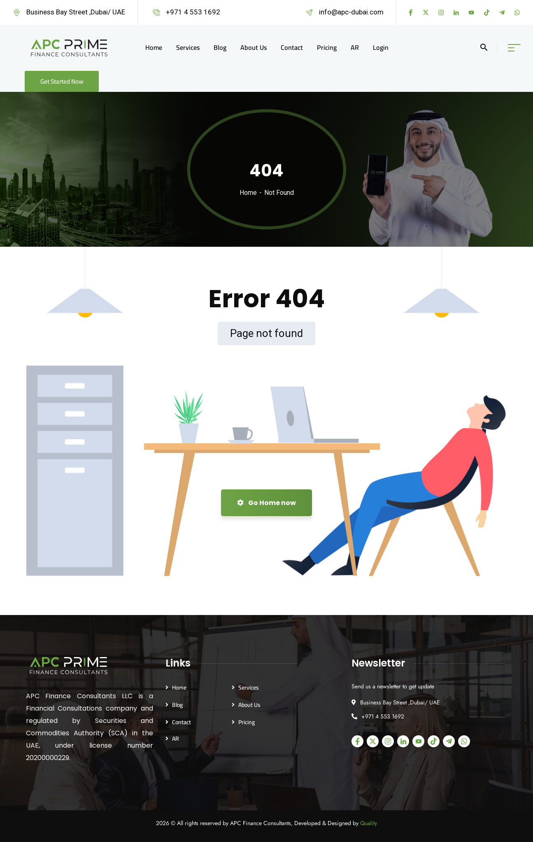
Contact (181, 722)
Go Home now (266, 503)
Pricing (246, 722)
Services (248, 687)
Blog (177, 704)
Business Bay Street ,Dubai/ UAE (75, 12)
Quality (368, 823)
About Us (249, 704)
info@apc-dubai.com (351, 12)
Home (248, 192)
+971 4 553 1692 (193, 12)
